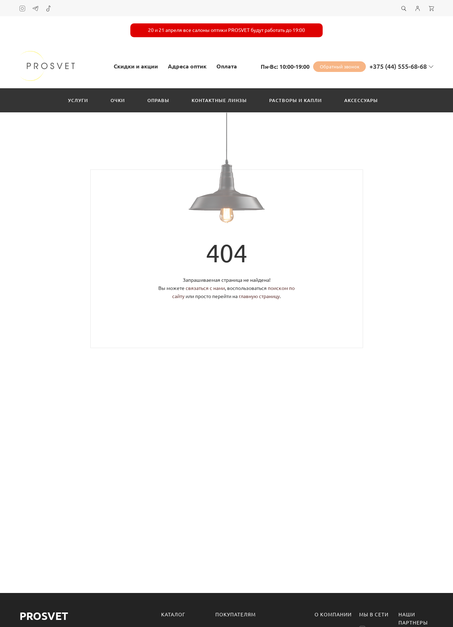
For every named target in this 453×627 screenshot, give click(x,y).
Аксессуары (361, 100)
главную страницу (259, 296)
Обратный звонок (339, 66)
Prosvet (43, 616)
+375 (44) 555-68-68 (398, 66)
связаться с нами (205, 288)
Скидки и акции (136, 66)
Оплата (226, 66)
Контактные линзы (219, 100)
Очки (118, 100)
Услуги (78, 100)
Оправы (158, 100)
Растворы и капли (295, 100)
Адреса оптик (187, 66)
